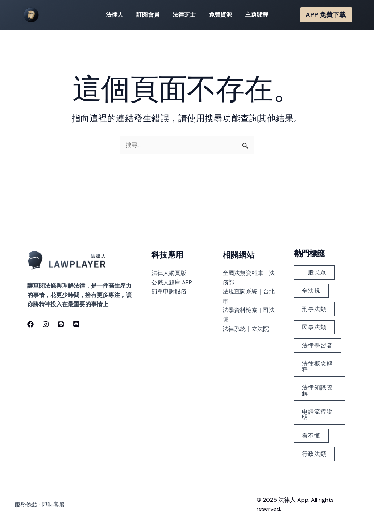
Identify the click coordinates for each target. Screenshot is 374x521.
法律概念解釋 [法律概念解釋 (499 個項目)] (317, 365)
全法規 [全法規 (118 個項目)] (311, 288)
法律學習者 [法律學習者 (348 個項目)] (317, 344)
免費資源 (218, 14)
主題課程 (253, 14)
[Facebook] (30, 321)
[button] (326, 14)
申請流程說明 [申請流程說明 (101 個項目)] (317, 414)
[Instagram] (45, 321)
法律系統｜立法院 (246, 326)
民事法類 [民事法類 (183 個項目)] (314, 325)
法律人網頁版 (168, 271)
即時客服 (53, 504)
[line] (61, 321)
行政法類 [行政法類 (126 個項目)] (314, 454)
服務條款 (26, 504)
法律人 (117, 14)
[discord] (76, 321)
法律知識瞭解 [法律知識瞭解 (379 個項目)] (317, 389)
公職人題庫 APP (171, 280)
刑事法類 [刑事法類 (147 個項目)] (314, 307)
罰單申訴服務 (168, 289)
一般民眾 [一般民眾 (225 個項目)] (314, 270)
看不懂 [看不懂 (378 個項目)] (311, 435)
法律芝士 (184, 14)
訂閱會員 (149, 14)
